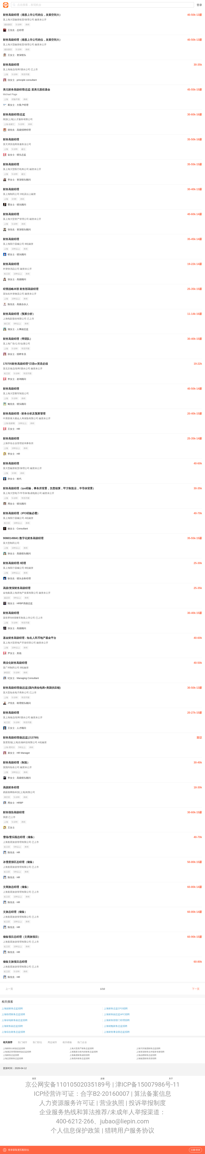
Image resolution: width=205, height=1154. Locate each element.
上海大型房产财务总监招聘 (82, 1048)
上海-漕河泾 (9, 747)
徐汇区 (7, 323)
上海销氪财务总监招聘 (115, 1026)
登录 (199, 5)
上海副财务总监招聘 (12, 1008)
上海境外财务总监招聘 (80, 1058)
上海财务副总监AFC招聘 (117, 1014)
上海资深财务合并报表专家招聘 (150, 1052)
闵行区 (7, 797)
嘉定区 (7, 598)
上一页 (9, 988)
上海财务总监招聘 (11, 1055)
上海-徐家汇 (9, 124)
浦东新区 (8, 24)
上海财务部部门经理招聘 (117, 1020)
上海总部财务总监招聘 (13, 1058)
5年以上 (22, 747)
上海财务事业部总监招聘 (117, 1032)
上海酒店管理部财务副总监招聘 (17, 1052)
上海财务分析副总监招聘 (14, 1048)
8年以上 (17, 323)
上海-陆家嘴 (9, 423)
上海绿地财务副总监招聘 (14, 1020)
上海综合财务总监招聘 (13, 1032)
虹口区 (7, 847)
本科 (27, 24)
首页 (34, 1078)
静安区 (7, 672)
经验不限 (16, 99)
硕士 (23, 149)
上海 (6, 74)
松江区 (7, 274)
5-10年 (19, 24)
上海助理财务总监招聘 (13, 1014)
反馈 (102, 1078)
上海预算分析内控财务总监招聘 (84, 1052)
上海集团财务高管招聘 (146, 1058)
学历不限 (25, 74)
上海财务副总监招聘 (12, 1026)
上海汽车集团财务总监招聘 (148, 1048)
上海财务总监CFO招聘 (116, 1008)
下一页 (195, 988)
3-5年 (14, 199)
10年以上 (16, 249)
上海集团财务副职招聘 (80, 1055)
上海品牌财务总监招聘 (146, 1055)
